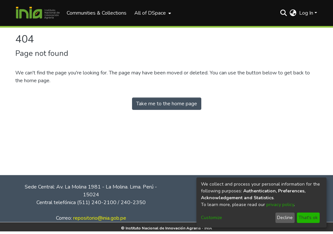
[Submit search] (284, 13)
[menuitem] (152, 13)
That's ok (308, 217)
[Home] (37, 13)
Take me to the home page (166, 103)
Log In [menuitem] (306, 13)
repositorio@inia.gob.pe (99, 218)
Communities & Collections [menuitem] (97, 13)
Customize (211, 217)
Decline (285, 217)
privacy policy (280, 205)
